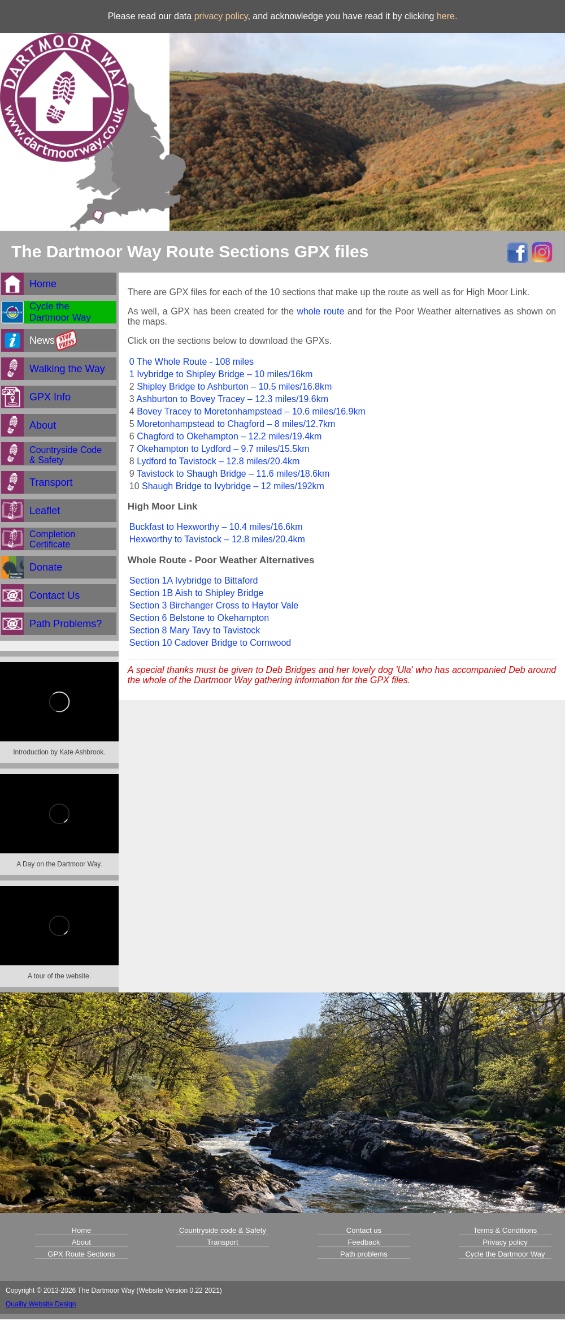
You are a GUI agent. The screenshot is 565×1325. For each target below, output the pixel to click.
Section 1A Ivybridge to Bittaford (193, 580)
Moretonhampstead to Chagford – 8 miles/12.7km (236, 424)
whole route (320, 311)
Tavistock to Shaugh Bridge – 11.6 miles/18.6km (233, 473)
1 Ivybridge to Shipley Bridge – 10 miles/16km (221, 374)
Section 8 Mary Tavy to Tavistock (194, 630)
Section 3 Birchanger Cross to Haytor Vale (213, 605)
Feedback (363, 1242)
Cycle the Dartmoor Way (505, 1254)
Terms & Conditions (505, 1230)
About (42, 425)
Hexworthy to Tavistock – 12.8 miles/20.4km (217, 539)
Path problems (364, 1254)
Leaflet (44, 510)
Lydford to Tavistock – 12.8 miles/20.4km (218, 461)
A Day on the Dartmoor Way (58, 864)
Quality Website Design (41, 1304)
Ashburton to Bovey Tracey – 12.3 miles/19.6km (232, 399)
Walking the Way (67, 368)
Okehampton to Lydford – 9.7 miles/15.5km (223, 449)
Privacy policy (505, 1242)
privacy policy (221, 16)
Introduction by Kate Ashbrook (58, 752)
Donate (45, 567)
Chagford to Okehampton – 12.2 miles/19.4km (229, 436)
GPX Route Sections (81, 1254)
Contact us (363, 1230)
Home (42, 284)
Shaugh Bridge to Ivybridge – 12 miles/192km (233, 486)
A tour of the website (58, 976)
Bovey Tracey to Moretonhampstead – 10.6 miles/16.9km (251, 411)
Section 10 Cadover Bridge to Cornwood (210, 643)
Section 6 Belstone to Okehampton (199, 618)
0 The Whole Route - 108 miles (191, 361)
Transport (50, 482)
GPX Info (50, 397)
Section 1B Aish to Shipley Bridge (196, 593)
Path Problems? (65, 623)
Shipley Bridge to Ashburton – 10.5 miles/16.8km (234, 386)
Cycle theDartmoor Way (60, 312)
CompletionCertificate (52, 539)
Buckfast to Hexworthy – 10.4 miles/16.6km (216, 527)
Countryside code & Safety (222, 1230)
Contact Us (54, 595)
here (446, 16)
